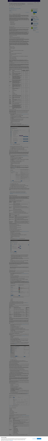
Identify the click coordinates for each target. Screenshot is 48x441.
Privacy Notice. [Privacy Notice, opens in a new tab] (11, 440)
